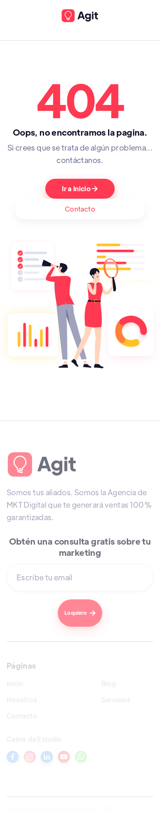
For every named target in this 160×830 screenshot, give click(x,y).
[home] (80, 16)
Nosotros (22, 699)
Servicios (115, 699)
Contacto (80, 208)
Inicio (15, 683)
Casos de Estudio (34, 739)
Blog (108, 683)
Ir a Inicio (80, 188)
